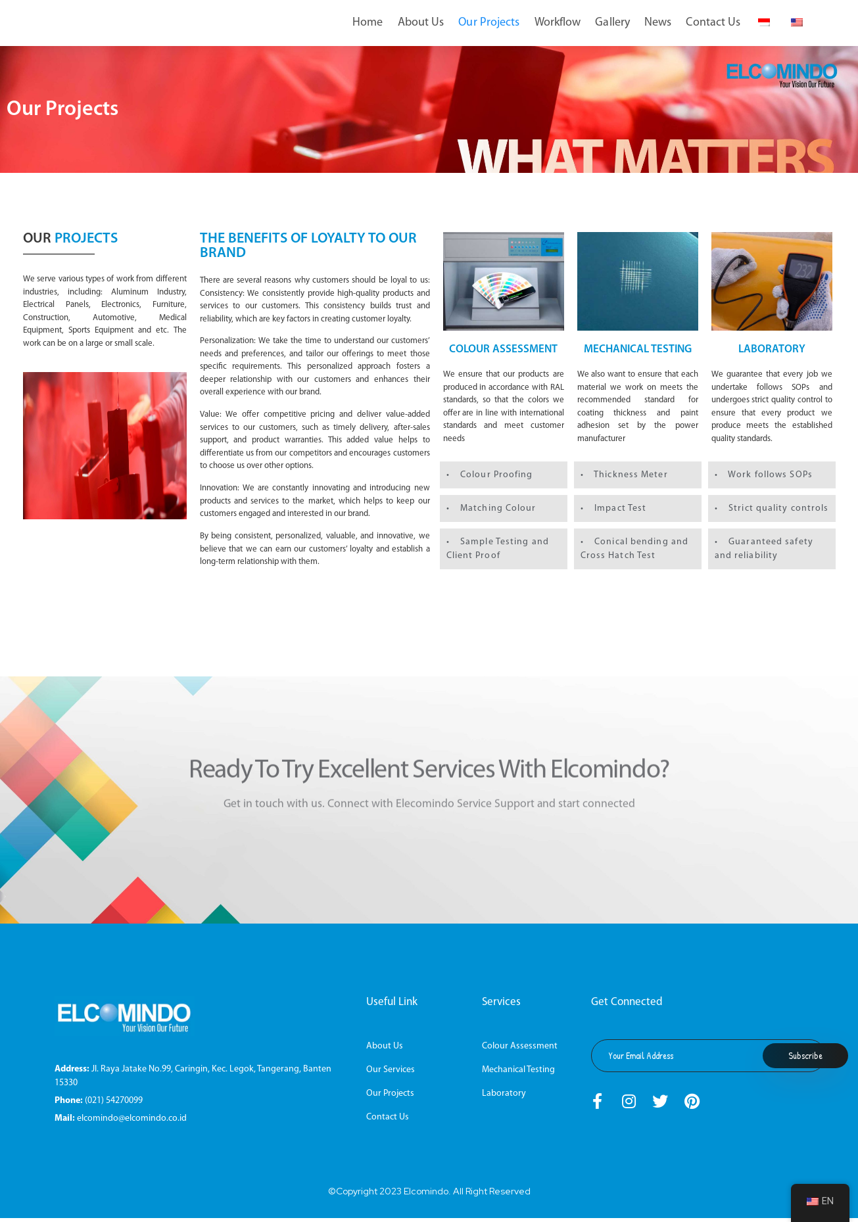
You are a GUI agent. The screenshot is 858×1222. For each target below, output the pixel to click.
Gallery (612, 22)
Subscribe (805, 1059)
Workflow (558, 22)
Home (367, 22)
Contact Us (713, 22)
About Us (421, 22)
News (657, 22)
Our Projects (488, 22)
